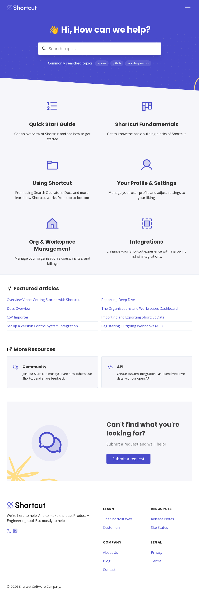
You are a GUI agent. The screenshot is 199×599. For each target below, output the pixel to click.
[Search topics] (99, 48)
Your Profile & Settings (146, 183)
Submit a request (128, 458)
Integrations (146, 241)
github (117, 63)
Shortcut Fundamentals (146, 124)
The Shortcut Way (117, 519)
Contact (109, 569)
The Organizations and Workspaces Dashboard (139, 308)
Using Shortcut (52, 183)
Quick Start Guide (52, 124)
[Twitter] (9, 531)
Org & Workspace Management (52, 245)
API (120, 366)
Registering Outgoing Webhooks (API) (132, 326)
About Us (110, 552)
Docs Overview (18, 308)
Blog (107, 561)
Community (34, 366)
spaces (102, 63)
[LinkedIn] (15, 531)
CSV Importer (17, 317)
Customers (112, 527)
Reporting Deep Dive (118, 299)
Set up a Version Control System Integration (42, 326)
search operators (138, 63)
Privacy (156, 552)
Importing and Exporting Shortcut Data (132, 317)
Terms (156, 561)
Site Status (159, 527)
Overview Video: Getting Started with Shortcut (43, 299)
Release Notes (162, 519)
